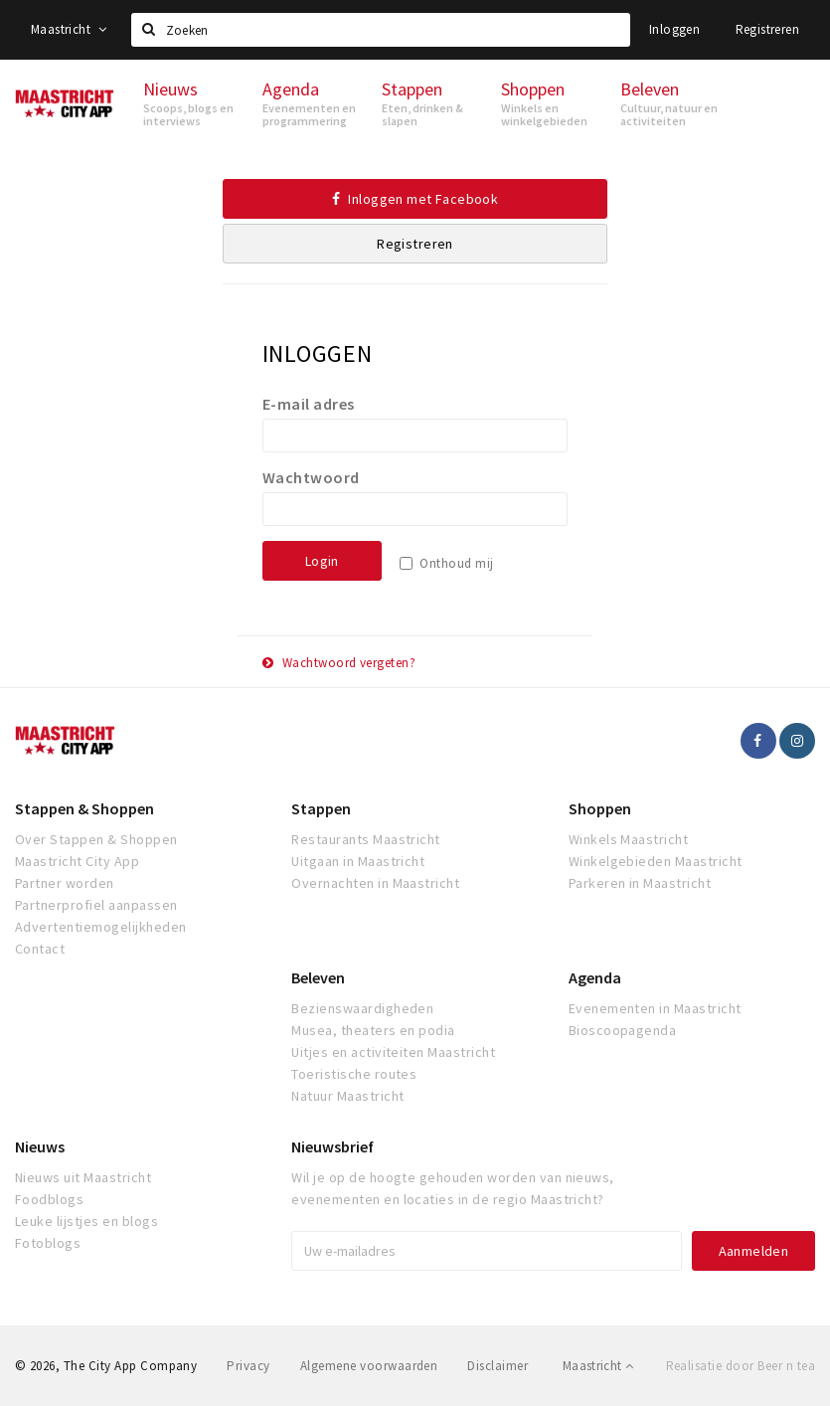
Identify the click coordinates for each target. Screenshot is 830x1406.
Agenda (595, 977)
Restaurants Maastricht (365, 839)
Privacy (248, 1365)
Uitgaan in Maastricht (357, 861)
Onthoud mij (456, 563)
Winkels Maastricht (629, 839)
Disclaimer (497, 1365)
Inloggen (674, 29)
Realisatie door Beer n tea (740, 1365)
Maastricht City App (77, 861)
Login (322, 561)
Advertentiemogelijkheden (101, 927)
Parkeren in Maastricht (640, 883)
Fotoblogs (48, 1243)
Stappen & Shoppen (84, 808)
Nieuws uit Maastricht (83, 1177)
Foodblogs (49, 1199)
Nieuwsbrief (332, 1146)
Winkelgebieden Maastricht (656, 861)
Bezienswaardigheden (362, 1008)
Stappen (321, 808)
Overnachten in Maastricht (375, 883)
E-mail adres (308, 404)
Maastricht (69, 29)
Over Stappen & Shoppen (96, 839)
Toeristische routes (353, 1074)
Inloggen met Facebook (415, 199)
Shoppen (600, 808)
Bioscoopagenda (623, 1030)
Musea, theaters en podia (373, 1030)
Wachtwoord (311, 477)
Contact (40, 949)
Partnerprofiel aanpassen (96, 905)
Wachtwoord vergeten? (339, 662)
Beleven (318, 977)
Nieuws (40, 1146)
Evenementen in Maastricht (655, 1008)
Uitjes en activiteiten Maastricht (393, 1052)
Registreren (767, 29)
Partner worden (64, 883)
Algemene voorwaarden (369, 1365)
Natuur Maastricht (347, 1096)
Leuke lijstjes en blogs (86, 1221)
